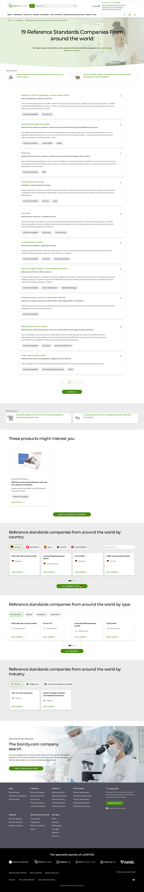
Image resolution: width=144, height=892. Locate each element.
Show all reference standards (72, 514)
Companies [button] (17, 15)
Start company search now (26, 768)
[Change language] (129, 15)
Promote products (58, 803)
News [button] (9, 15)
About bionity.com (52, 873)
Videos (32, 829)
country (76, 50)
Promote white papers (81, 803)
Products (55, 822)
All (31, 6)
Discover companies (37, 792)
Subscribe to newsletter (17, 796)
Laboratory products (59, 796)
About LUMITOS (36, 873)
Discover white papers (81, 792)
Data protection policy (46, 880)
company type (105, 48)
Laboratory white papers (82, 796)
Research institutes (37, 825)
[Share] (124, 15)
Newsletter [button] (91, 15)
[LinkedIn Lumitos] (133, 880)
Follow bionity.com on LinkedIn (116, 808)
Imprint (12, 880)
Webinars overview (15, 825)
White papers (57, 825)
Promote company (37, 803)
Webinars (55, 832)
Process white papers (81, 799)
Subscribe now (114, 803)
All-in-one (55, 836)
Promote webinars (16, 822)
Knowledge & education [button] (73, 15)
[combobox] (119, 547)
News (54, 819)
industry (67, 50)
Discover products (58, 792)
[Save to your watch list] (121, 95)
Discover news (14, 792)
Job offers (55, 829)
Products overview (58, 806)
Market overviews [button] (41, 15)
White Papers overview (81, 806)
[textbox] (119, 547)
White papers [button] (56, 15)
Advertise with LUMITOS (18, 873)
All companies (72, 651)
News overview (14, 799)
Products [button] (27, 15)
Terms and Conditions (26, 880)
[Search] (75, 6)
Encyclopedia (35, 819)
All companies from (72, 586)
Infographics (35, 822)
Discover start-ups (37, 796)
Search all (72, 392)
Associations (35, 799)
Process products (58, 799)
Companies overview (37, 806)
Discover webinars (15, 819)
